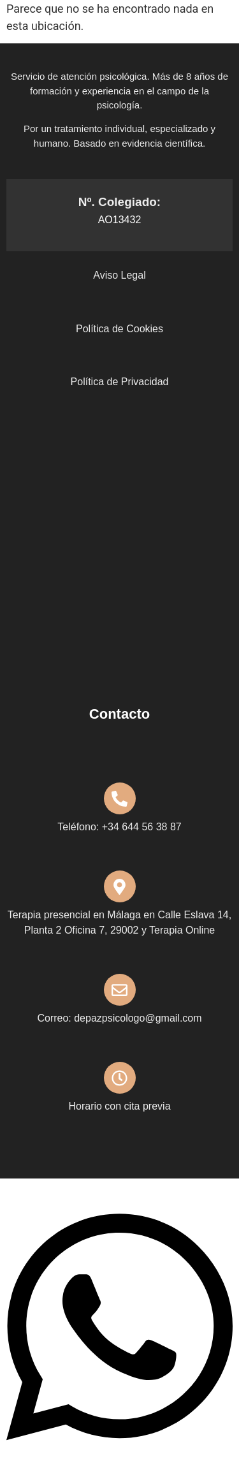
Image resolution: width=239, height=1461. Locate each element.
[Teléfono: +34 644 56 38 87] (120, 798)
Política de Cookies (119, 328)
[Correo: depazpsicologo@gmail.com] (120, 990)
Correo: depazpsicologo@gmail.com (119, 1018)
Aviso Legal (119, 275)
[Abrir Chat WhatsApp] (119, 1452)
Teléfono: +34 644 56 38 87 (119, 826)
